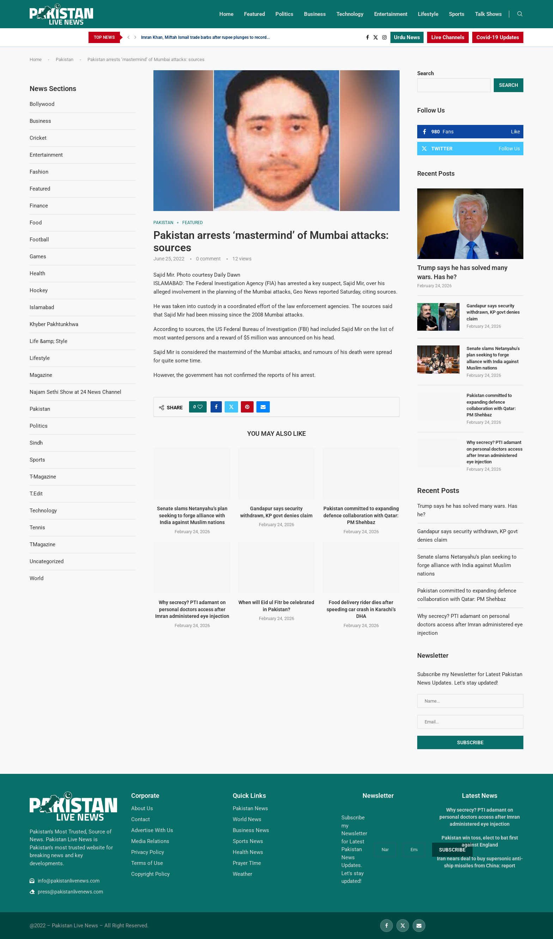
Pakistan (64, 59)
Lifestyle (428, 14)
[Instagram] (384, 37)
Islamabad (42, 307)
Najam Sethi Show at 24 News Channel (75, 392)
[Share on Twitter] (231, 407)
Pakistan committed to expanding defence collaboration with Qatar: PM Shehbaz (361, 515)
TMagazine (42, 544)
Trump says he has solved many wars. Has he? (462, 272)
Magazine (41, 375)
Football (39, 239)
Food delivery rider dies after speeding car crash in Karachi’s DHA (360, 609)
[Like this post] (200, 407)
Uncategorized (46, 561)
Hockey (39, 290)
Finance (39, 206)
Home (226, 14)
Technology (350, 14)
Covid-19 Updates (497, 37)
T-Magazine (43, 477)
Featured (254, 14)
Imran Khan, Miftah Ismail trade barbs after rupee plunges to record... (205, 37)
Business (315, 14)
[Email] (419, 925)
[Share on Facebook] (216, 407)
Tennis (37, 527)
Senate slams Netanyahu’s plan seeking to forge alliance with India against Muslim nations (192, 515)
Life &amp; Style (48, 341)
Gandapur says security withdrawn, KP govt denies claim (493, 312)
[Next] (135, 37)
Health (37, 273)
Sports (456, 14)
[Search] (519, 14)
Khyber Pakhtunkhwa (54, 324)
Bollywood (42, 104)
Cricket (38, 138)
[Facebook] (367, 37)
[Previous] (128, 37)
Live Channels (447, 37)
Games (38, 256)
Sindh (36, 443)
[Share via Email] (263, 407)
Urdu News (407, 37)
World (36, 578)
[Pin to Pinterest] (247, 407)
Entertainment (390, 14)
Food (36, 222)
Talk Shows (488, 14)
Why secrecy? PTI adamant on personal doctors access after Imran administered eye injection (192, 609)
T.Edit (36, 493)
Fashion (39, 172)
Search (425, 73)
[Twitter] (375, 37)
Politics (284, 14)
